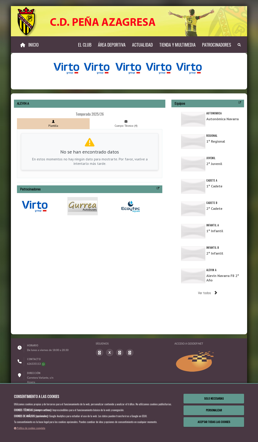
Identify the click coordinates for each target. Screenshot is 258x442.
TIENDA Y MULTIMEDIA (177, 44)
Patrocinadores (216, 44)
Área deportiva (112, 44)
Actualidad (142, 44)
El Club (84, 44)
